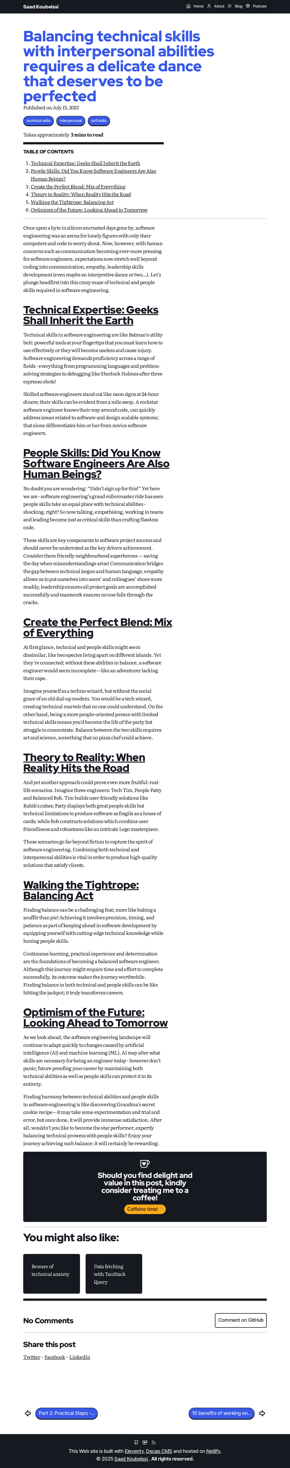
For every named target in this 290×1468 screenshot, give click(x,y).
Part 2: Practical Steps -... (66, 1413)
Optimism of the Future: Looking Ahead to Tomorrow (89, 209)
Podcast (256, 6)
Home (195, 6)
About (215, 6)
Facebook (54, 1356)
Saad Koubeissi (41, 7)
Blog (235, 6)
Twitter (31, 1356)
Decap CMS (159, 1451)
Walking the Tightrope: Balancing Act (72, 201)
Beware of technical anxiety (50, 1270)
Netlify (213, 1451)
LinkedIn (79, 1356)
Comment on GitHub (240, 1320)
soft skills (99, 121)
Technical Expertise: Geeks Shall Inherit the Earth (85, 162)
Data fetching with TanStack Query (110, 1273)
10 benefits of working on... (221, 1413)
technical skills (38, 121)
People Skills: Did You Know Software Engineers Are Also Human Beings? (96, 463)
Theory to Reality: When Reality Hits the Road (81, 194)
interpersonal (71, 121)
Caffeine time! (142, 1209)
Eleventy (134, 1451)
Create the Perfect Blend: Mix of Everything (78, 186)
